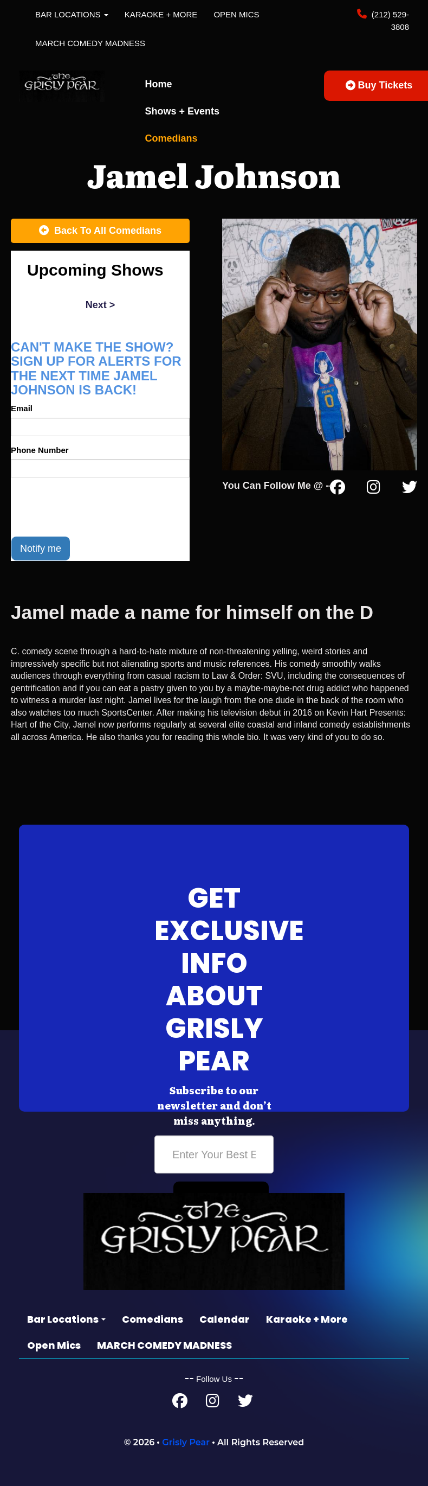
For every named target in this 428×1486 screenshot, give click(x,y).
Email (22, 408)
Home (158, 84)
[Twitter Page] (409, 489)
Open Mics (236, 14)
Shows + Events (182, 111)
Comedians (171, 138)
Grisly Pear (186, 1442)
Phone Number (40, 450)
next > (100, 304)
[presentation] (93, 507)
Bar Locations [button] (71, 14)
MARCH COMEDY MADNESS (90, 43)
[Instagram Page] (373, 489)
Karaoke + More (161, 14)
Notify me (40, 548)
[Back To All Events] (100, 231)
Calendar (224, 1319)
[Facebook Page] (337, 489)
